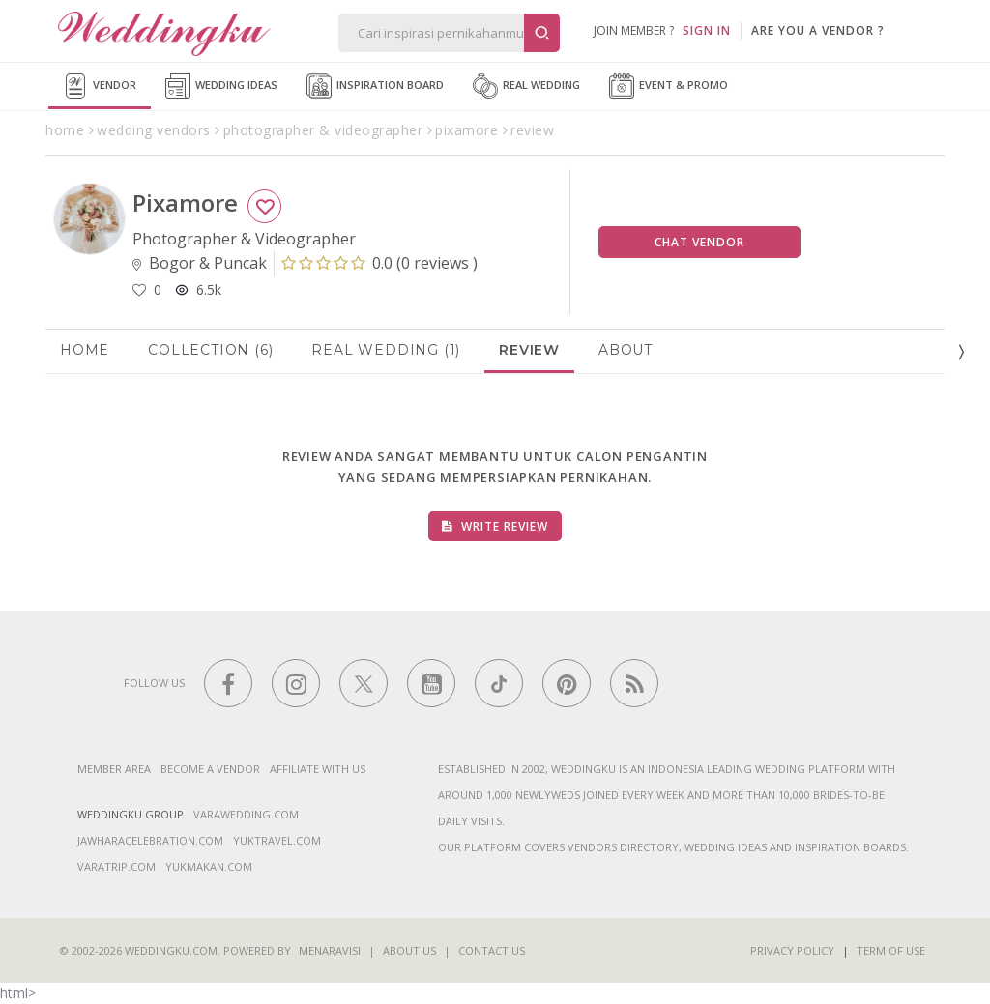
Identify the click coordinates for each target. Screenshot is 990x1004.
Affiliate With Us (317, 768)
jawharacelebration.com (150, 840)
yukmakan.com (208, 866)
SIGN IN (707, 30)
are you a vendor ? (818, 30)
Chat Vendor (699, 242)
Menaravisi (330, 950)
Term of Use (891, 950)
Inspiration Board (375, 86)
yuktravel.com (277, 840)
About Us (409, 950)
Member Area (114, 768)
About (625, 350)
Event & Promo (668, 86)
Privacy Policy (792, 950)
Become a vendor (210, 768)
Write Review (495, 526)
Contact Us (491, 950)
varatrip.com (116, 866)
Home (84, 350)
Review (529, 350)
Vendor (99, 86)
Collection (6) (210, 350)
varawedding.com (246, 814)
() (379, 262)
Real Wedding (526, 86)
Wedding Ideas (221, 86)
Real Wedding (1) (385, 350)
